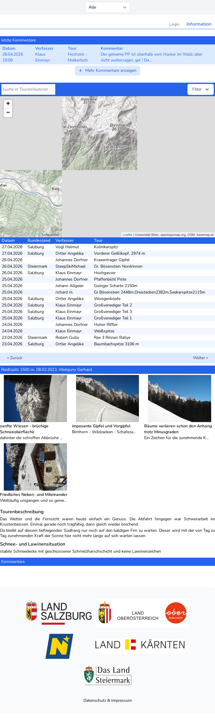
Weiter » (200, 358)
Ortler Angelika (69, 253)
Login (174, 24)
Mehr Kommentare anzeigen (107, 70)
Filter (201, 89)
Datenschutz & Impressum (107, 700)
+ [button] (8, 104)
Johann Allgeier (70, 286)
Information (199, 24)
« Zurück (14, 358)
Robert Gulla (67, 337)
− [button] (8, 113)
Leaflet (127, 234)
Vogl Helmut (67, 247)
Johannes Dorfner (72, 260)
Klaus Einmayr (69, 273)
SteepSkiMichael (70, 266)
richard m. (64, 292)
